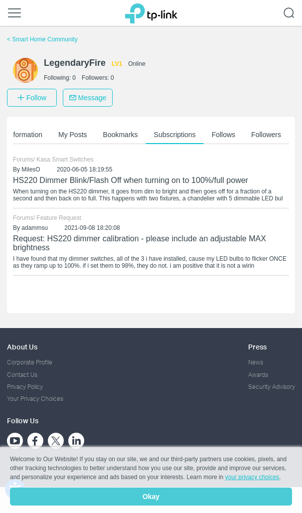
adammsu (34, 227)
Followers (266, 135)
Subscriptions (175, 135)
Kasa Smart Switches (64, 159)
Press (257, 346)
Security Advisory (271, 386)
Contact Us (22, 374)
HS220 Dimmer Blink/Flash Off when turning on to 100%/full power (130, 180)
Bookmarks (120, 135)
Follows (223, 135)
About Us (22, 346)
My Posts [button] (72, 135)
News (255, 362)
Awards (258, 374)
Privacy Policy (25, 386)
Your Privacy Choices (35, 398)
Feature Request (58, 217)
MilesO (30, 169)
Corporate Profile (29, 362)
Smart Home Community (42, 39)
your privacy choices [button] (252, 477)
